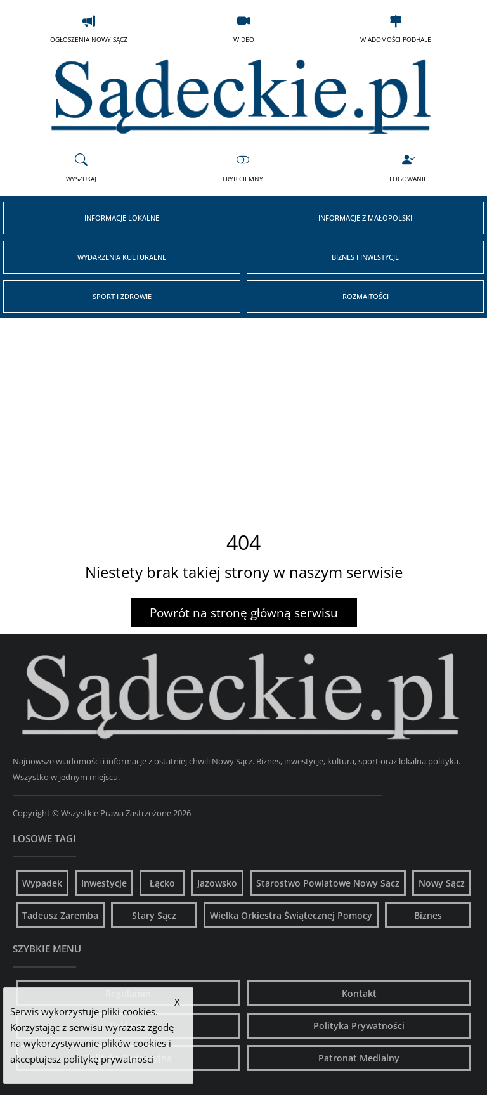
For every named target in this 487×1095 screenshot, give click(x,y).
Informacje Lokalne (121, 217)
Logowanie (408, 167)
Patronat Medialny (358, 1058)
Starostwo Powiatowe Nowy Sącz (327, 883)
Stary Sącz (154, 915)
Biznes (428, 915)
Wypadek (42, 883)
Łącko (162, 883)
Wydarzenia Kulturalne (121, 257)
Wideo (243, 28)
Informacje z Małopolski (365, 217)
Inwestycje (104, 883)
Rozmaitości (365, 296)
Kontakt (359, 993)
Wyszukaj (81, 167)
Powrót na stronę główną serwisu (244, 613)
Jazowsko (217, 883)
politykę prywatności (108, 1059)
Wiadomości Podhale (395, 28)
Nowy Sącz (442, 883)
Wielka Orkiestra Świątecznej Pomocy (291, 915)
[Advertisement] (243, 413)
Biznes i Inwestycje (365, 257)
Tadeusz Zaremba (60, 915)
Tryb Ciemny (242, 167)
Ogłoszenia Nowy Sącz (88, 28)
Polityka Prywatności (359, 1026)
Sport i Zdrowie (122, 296)
